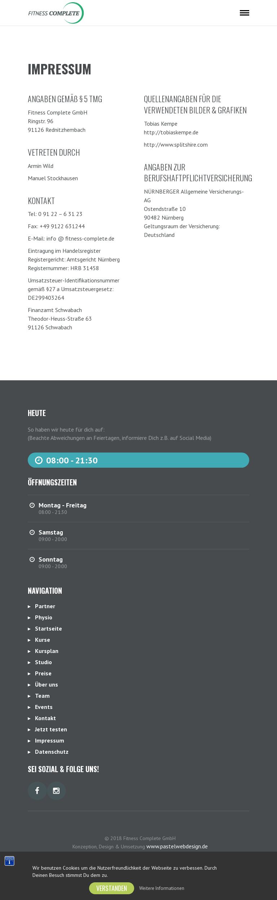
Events (44, 706)
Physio (43, 617)
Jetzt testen (51, 729)
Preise (43, 673)
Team (42, 695)
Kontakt (45, 718)
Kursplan (46, 650)
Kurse (42, 639)
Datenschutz (52, 751)
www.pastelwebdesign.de (177, 846)
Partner (45, 606)
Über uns (46, 684)
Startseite (48, 628)
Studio (43, 662)
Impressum (49, 740)
